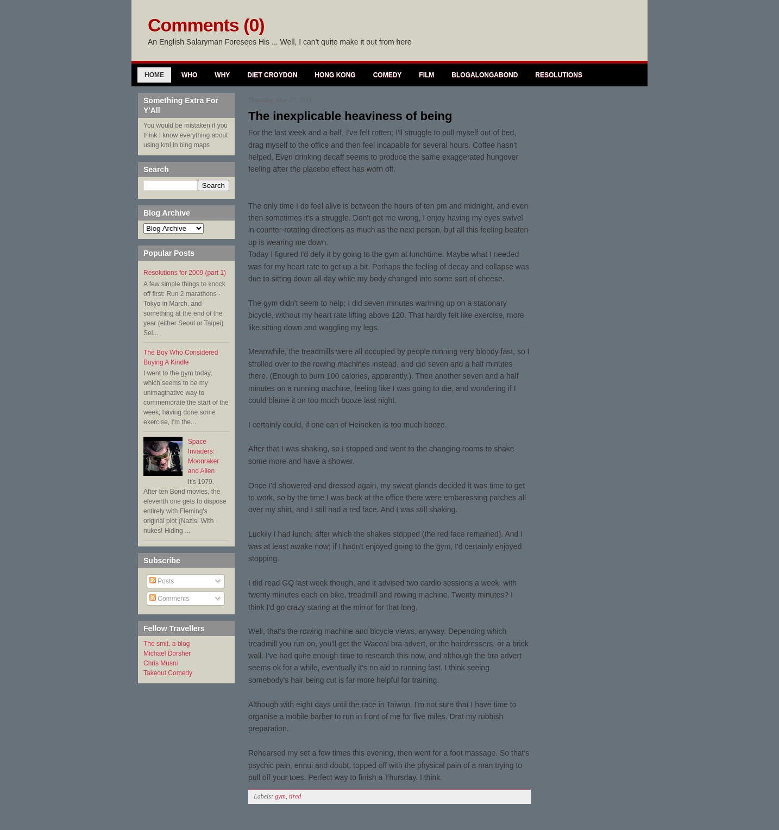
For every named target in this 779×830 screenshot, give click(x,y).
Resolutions (558, 75)
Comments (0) (206, 25)
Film (426, 75)
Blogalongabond (484, 75)
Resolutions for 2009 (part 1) (184, 272)
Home (154, 75)
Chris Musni (160, 663)
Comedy (387, 75)
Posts (161, 581)
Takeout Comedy (167, 673)
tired (295, 796)
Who (189, 75)
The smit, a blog (166, 643)
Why (222, 75)
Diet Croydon (272, 75)
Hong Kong (335, 75)
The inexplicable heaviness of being (350, 116)
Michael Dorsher (167, 653)
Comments (169, 598)
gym (280, 796)
